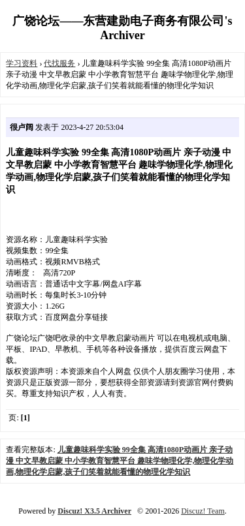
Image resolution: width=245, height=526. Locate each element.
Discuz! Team (203, 511)
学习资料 (21, 63)
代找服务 (59, 63)
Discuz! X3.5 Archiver (94, 511)
